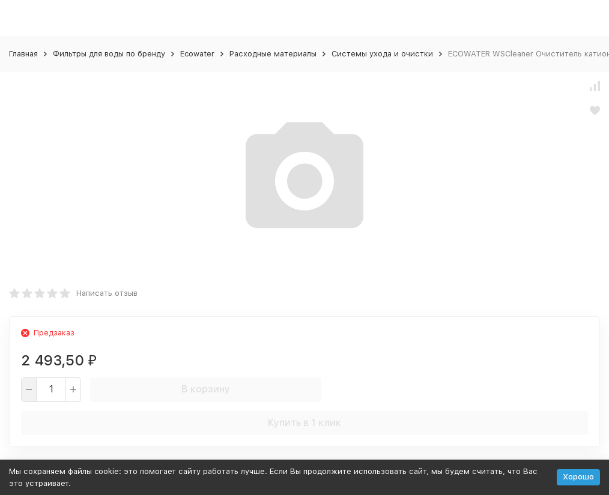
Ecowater (197, 53)
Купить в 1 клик (304, 422)
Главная (23, 53)
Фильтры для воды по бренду (109, 53)
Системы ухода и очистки (382, 53)
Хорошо (578, 476)
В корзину (205, 389)
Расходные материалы (273, 53)
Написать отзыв (107, 293)
